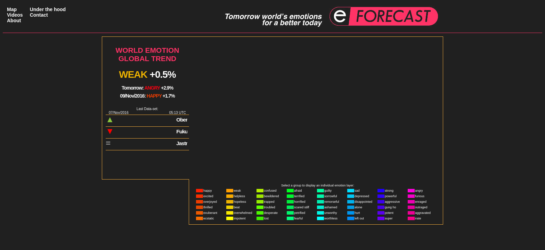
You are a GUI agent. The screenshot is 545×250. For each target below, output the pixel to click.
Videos (15, 15)
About (14, 20)
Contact (39, 15)
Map (12, 9)
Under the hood (48, 9)
